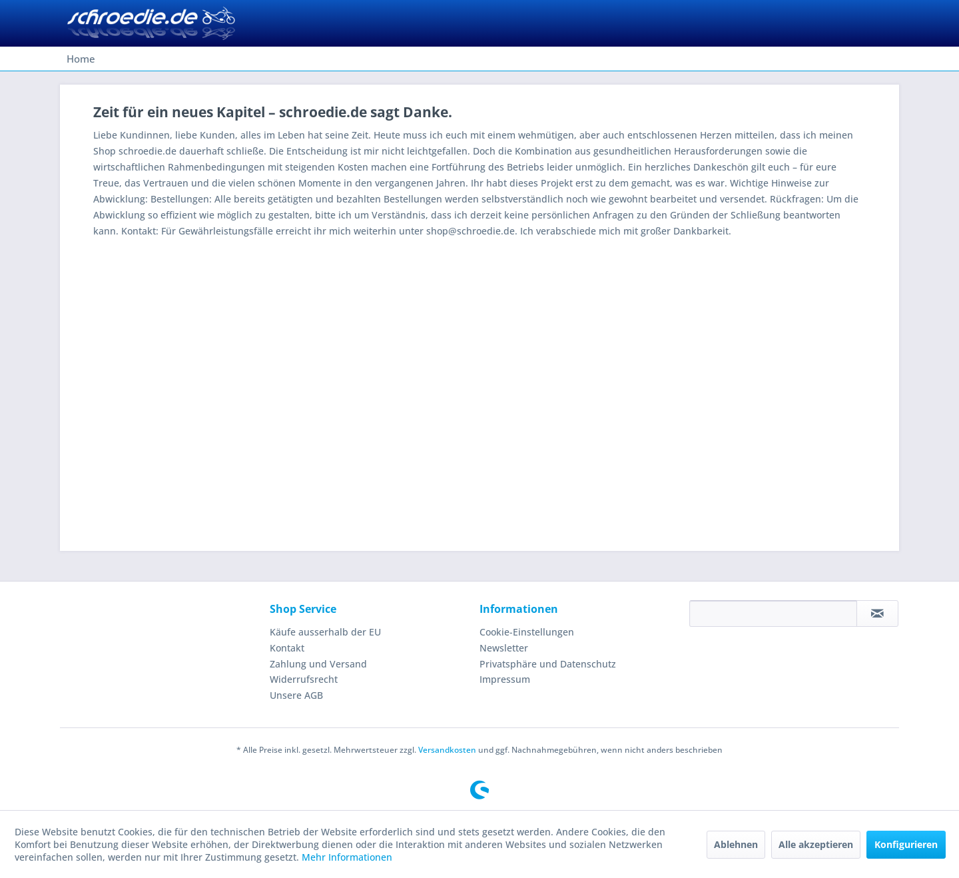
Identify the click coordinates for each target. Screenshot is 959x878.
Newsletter (504, 648)
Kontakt (287, 648)
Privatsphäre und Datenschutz (548, 664)
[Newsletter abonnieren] (877, 613)
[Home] (81, 59)
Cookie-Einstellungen (527, 632)
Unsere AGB (296, 695)
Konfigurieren (906, 844)
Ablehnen (736, 844)
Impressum (505, 679)
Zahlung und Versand (318, 664)
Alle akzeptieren (816, 844)
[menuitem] (81, 59)
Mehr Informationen (347, 857)
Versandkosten (447, 749)
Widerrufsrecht (304, 679)
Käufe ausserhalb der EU (325, 632)
